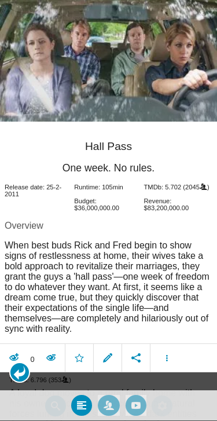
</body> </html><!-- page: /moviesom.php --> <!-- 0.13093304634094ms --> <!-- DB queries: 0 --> (108, 210)
